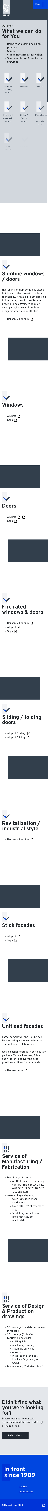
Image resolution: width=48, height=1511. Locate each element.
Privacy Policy (26, 1492)
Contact (23, 1486)
